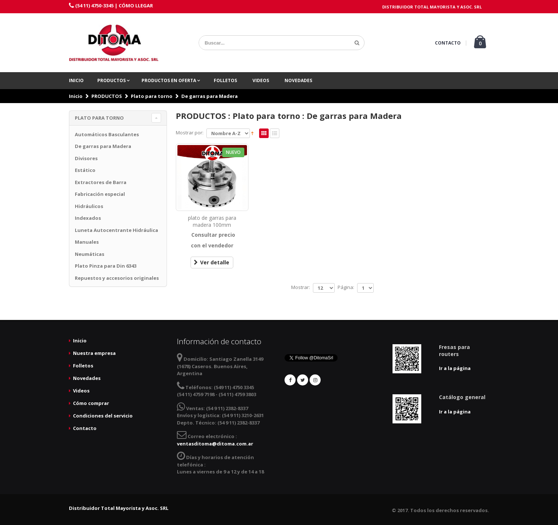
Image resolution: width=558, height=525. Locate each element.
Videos (260, 80)
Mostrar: (300, 287)
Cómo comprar (91, 403)
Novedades (298, 80)
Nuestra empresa (94, 353)
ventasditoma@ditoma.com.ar (215, 443)
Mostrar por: (189, 132)
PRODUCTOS (112, 80)
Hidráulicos (89, 206)
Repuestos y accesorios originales (117, 278)
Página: (346, 287)
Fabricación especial (100, 194)
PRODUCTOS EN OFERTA (169, 80)
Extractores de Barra (100, 182)
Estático (85, 170)
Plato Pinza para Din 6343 (105, 265)
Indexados (88, 218)
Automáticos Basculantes (107, 134)
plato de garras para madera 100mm (212, 221)
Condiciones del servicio (103, 415)
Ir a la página (455, 368)
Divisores (86, 158)
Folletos (225, 80)
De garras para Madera (209, 96)
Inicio (76, 80)
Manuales (87, 242)
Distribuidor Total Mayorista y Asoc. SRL (118, 508)
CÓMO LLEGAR (136, 5)
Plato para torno (151, 96)
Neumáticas (89, 254)
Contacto (85, 428)
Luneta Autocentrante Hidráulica (116, 230)
